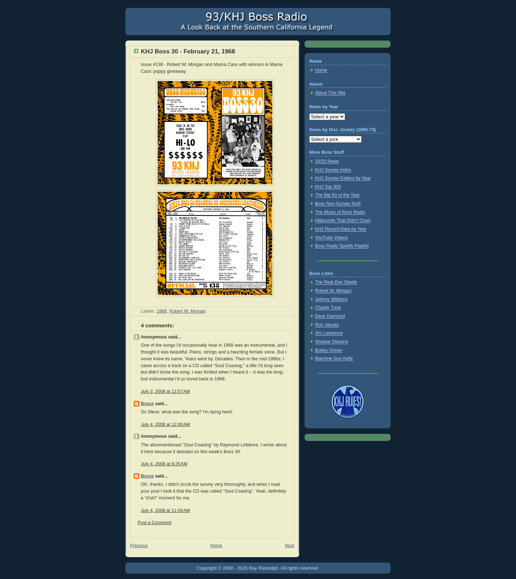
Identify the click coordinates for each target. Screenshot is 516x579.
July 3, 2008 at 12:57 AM (165, 391)
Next (289, 545)
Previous (139, 545)
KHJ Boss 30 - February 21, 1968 (188, 51)
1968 (162, 311)
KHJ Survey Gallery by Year (343, 178)
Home (216, 545)
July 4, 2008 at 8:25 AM (164, 463)
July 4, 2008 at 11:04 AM (165, 510)
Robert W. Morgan (187, 311)
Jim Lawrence (329, 333)
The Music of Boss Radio (340, 212)
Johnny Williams (331, 299)
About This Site (330, 92)
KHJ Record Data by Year (341, 229)
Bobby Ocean (328, 350)
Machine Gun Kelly (334, 358)
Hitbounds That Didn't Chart (343, 220)
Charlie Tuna (328, 307)
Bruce (147, 403)
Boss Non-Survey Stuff (337, 203)
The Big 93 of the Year (337, 195)
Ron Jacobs (327, 324)
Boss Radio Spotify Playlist (342, 245)
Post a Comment (154, 522)
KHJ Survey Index (333, 169)
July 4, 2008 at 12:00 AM (165, 424)
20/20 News (327, 161)
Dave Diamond (330, 316)
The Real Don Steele (336, 282)
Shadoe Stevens (331, 341)
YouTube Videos (331, 237)
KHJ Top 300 (328, 186)
